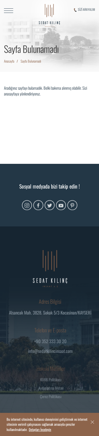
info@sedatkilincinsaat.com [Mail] (51, 351)
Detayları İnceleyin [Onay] (40, 429)
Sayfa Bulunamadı (31, 61)
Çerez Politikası (51, 396)
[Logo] (49, 15)
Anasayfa (9, 61)
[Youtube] (61, 209)
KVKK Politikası (51, 379)
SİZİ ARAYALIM (84, 9)
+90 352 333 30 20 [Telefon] (51, 341)
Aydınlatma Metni (51, 388)
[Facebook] (38, 209)
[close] (92, 422)
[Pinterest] (72, 209)
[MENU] (16, 10)
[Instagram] (27, 209)
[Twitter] (50, 209)
